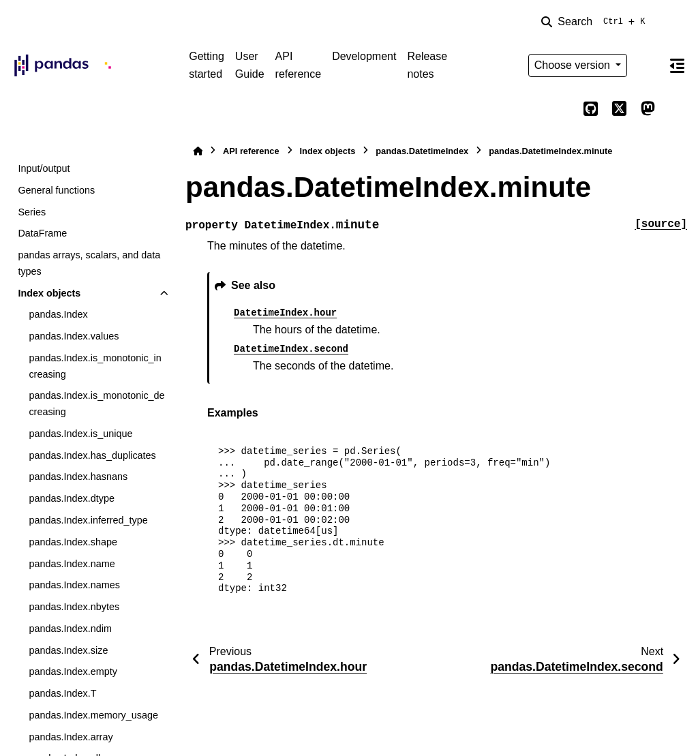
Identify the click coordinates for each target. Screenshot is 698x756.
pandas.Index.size (68, 650)
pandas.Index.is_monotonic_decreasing (96, 403)
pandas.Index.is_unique (80, 433)
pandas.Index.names (74, 584)
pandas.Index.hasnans (78, 476)
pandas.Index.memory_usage (93, 715)
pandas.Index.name (72, 563)
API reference (298, 65)
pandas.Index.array (70, 736)
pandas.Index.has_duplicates (92, 455)
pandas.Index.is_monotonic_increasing (95, 366)
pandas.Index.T (62, 693)
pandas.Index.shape (73, 541)
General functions (56, 190)
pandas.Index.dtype (72, 498)
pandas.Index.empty (73, 671)
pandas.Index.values (74, 336)
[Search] (596, 21)
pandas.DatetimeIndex (422, 151)
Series (32, 212)
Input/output (44, 168)
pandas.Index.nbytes (74, 606)
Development (364, 56)
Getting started (206, 65)
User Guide (249, 65)
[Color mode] (647, 65)
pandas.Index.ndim (70, 628)
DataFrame (42, 233)
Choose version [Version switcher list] (573, 65)
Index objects (49, 293)
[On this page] (677, 65)
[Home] (197, 151)
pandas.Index (58, 314)
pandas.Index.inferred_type (88, 520)
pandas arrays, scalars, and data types (89, 263)
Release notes (427, 65)
